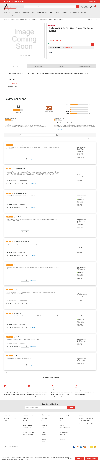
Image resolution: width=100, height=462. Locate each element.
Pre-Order (62, 439)
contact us (58, 44)
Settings (70, 458)
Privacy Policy (26, 430)
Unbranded (44, 425)
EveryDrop (44, 437)
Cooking (62, 418)
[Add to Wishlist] (92, 44)
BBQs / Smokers (73, 12)
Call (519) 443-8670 (85, 420)
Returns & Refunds (27, 425)
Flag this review (33, 159)
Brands (16, 12)
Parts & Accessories (65, 427)
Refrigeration (63, 423)
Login (82, 7)
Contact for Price (55, 40)
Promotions (25, 423)
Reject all (79, 458)
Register (86, 7)
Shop (10, 12)
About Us (25, 420)
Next (71, 372)
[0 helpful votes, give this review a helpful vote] (23, 159)
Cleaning (62, 420)
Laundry (62, 425)
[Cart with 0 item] (94, 7)
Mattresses (63, 437)
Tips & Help (19, 15)
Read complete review (10, 130)
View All (43, 441)
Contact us (25, 418)
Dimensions (61, 66)
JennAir (43, 423)
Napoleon (44, 439)
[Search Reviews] (39, 135)
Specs (38, 66)
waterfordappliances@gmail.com (89, 423)
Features (15, 66)
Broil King (44, 434)
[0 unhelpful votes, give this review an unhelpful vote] (27, 159)
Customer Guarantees (28, 434)
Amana (43, 432)
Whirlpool (44, 420)
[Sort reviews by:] (91, 139)
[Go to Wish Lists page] (91, 7)
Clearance (62, 434)
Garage (62, 430)
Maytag (43, 427)
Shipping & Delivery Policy (29, 432)
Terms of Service (27, 427)
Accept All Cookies (91, 458)
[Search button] (77, 6)
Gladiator (44, 430)
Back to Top (17, 371)
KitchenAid (44, 418)
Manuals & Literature (84, 66)
